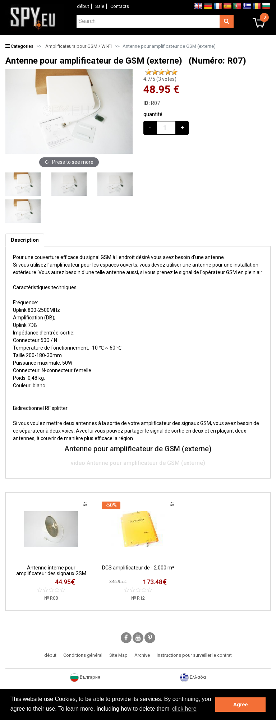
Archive (142, 655)
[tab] (24, 240)
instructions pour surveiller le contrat (194, 655)
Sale (99, 6)
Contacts (119, 6)
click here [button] (184, 709)
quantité (152, 114)
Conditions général (82, 655)
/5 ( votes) (159, 79)
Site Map (118, 655)
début (83, 6)
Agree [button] (240, 704)
